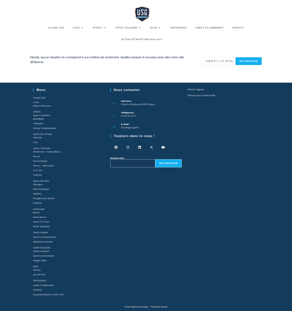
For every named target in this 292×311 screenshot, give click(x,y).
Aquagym (38, 184)
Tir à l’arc (37, 170)
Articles (37, 270)
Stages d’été (39, 260)
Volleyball (38, 123)
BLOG (35, 266)
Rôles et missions (42, 105)
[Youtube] (163, 147)
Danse (36, 156)
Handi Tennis (40, 217)
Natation (37, 193)
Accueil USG (39, 97)
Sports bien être (41, 180)
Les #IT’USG (39, 274)
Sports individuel (41, 148)
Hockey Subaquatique (44, 128)
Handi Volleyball (41, 226)
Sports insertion (41, 251)
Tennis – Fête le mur (43, 165)
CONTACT (37, 289)
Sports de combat (42, 134)
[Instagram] (128, 147)
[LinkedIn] (139, 147)
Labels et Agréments (43, 285)
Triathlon (37, 174)
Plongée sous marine (43, 198)
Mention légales (196, 89)
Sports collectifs (41, 115)
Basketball (38, 118)
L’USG (36, 102)
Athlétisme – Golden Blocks (47, 151)
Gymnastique (40, 161)
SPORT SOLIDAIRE (41, 247)
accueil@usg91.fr (130, 127)
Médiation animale (42, 241)
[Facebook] (116, 147)
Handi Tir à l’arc (41, 221)
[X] (151, 147)
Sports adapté (40, 232)
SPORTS (37, 111)
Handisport (39, 209)
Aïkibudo (37, 137)
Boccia (36, 212)
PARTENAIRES (39, 280)
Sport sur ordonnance (44, 237)
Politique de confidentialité (201, 95)
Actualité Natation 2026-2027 (49, 294)
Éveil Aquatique (41, 189)
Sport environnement (43, 255)
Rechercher (210, 55)
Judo (35, 142)
